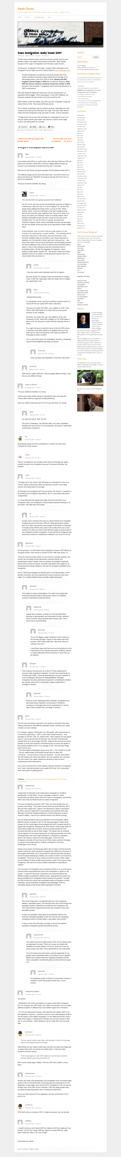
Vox (78, 270)
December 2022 (81, 176)
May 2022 (80, 192)
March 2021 (80, 223)
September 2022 (82, 183)
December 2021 (81, 203)
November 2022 (82, 178)
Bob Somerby (81, 246)
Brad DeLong (81, 254)
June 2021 (80, 217)
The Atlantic (80, 298)
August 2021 (80, 212)
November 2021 (82, 205)
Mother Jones (81, 294)
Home (19, 17)
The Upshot (80, 272)
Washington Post (82, 286)
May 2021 (80, 219)
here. (82, 86)
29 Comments (45, 56)
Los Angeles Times (82, 290)
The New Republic (82, 296)
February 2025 (81, 117)
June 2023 (80, 162)
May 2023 (80, 165)
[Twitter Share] (33, 126)
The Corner (80, 248)
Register (32, 1149)
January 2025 (81, 120)
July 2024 (79, 133)
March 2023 (80, 169)
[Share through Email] (42, 126)
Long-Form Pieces (39, 17)
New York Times (82, 280)
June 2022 (80, 189)
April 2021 (80, 221)
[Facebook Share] (23, 126)
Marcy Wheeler (81, 266)
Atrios (79, 244)
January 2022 (81, 201)
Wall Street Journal (82, 292)
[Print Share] (51, 126)
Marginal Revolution (83, 262)
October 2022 (81, 180)
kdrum (84, 65)
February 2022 (81, 198)
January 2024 (81, 147)
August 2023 (80, 158)
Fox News (80, 302)
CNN (78, 300)
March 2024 (80, 142)
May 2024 (80, 138)
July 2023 (79, 160)
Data (49, 17)
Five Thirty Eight (82, 264)
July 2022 (79, 187)
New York (80, 268)
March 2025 (80, 115)
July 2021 (79, 214)
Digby (78, 252)
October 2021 (81, 207)
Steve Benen (81, 260)
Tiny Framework (24, 1149)
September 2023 (82, 156)
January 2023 (81, 174)
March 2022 (80, 196)
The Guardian (81, 284)
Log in (36, 1149)
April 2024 (80, 140)
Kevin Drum (26, 9)
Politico (79, 288)
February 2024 (81, 144)
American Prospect (82, 304)
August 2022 (80, 185)
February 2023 (81, 171)
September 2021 (82, 210)
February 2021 (81, 226)
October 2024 (81, 126)
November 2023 (82, 151)
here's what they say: (62, 70)
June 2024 (80, 135)
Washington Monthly (83, 282)
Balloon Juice (81, 258)
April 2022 (80, 194)
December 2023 (81, 149)
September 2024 (82, 129)
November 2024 (82, 124)
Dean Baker (80, 250)
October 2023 (81, 153)
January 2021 (81, 228)
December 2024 (81, 122)
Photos (27, 17)
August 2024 (80, 131)
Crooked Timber (82, 256)
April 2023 (80, 167)
